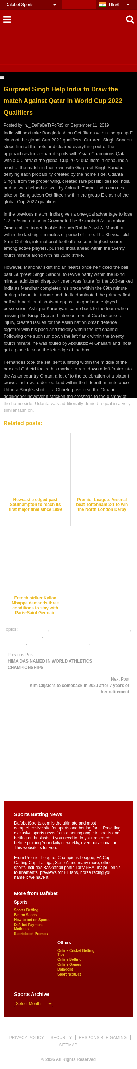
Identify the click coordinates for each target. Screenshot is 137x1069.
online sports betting (112, 643)
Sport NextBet (69, 974)
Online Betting (69, 959)
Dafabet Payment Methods (28, 927)
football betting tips (23, 636)
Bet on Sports (25, 915)
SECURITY (61, 1037)
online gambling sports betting (59, 643)
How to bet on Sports (32, 920)
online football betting (66, 636)
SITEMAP (68, 1045)
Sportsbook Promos (31, 934)
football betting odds (109, 629)
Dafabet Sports (19, 4)
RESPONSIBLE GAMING (103, 1037)
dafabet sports (33, 629)
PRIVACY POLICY (26, 1037)
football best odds (69, 629)
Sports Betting (26, 910)
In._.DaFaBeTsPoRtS (44, 125)
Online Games (69, 964)
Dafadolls (65, 969)
